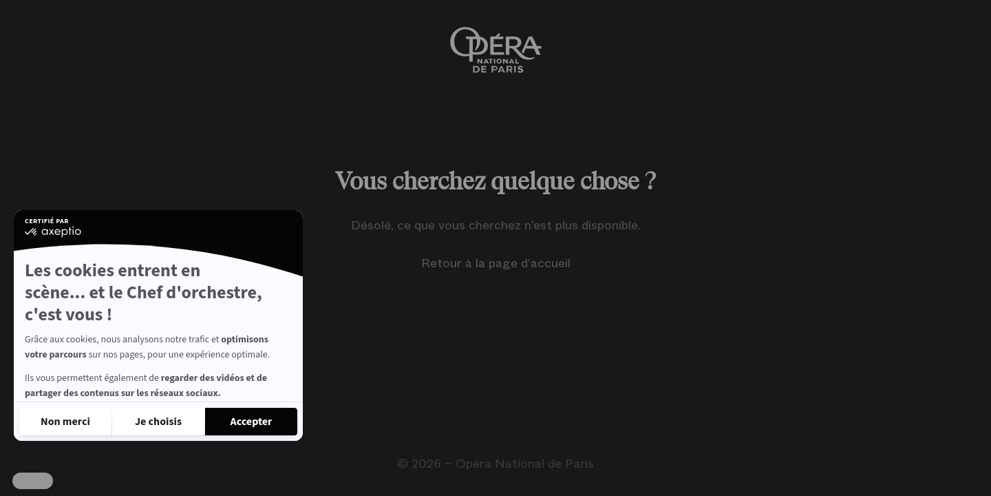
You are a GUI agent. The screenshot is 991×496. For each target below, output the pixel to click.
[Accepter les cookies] (251, 421)
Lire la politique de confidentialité (96, 384)
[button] (32, 481)
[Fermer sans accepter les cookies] (65, 421)
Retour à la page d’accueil (496, 263)
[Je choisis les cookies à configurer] (158, 421)
